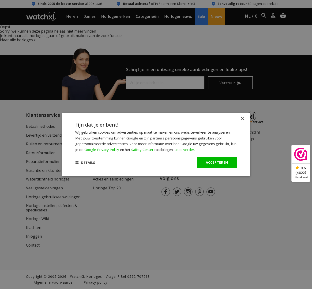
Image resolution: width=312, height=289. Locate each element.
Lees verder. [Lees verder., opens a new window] (184, 149)
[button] (85, 162)
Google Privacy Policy (101, 149)
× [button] (242, 118)
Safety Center (142, 149)
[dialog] (156, 144)
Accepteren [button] (217, 162)
